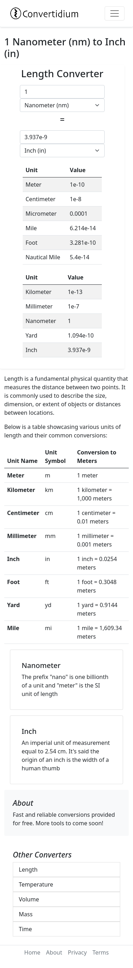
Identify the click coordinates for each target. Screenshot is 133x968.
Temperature (36, 884)
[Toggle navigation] (114, 13)
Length (28, 869)
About (54, 952)
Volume (29, 899)
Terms (101, 952)
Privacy (77, 952)
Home (32, 952)
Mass (26, 914)
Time (25, 929)
